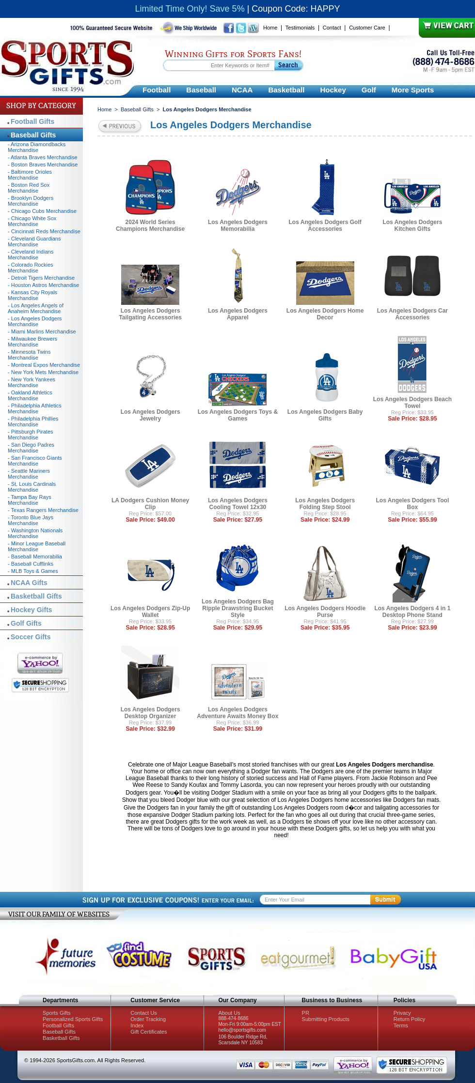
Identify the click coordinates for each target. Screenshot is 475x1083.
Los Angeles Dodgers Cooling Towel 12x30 (238, 504)
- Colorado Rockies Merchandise (30, 267)
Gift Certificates (148, 1032)
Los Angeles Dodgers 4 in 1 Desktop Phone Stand (412, 611)
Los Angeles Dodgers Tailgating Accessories (150, 314)
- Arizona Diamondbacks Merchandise (36, 147)
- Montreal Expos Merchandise (44, 365)
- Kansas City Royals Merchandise (32, 295)
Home (270, 27)
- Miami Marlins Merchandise (42, 331)
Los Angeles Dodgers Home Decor (325, 314)
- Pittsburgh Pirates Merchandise (30, 434)
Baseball (201, 90)
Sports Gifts (56, 1013)
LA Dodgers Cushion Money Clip (150, 504)
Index (136, 1025)
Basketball (286, 90)
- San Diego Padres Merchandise (31, 447)
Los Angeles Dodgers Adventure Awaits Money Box (237, 713)
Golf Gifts (26, 623)
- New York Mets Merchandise (43, 372)
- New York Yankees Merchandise (31, 382)
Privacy (402, 1013)
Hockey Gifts (31, 610)
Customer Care (367, 27)
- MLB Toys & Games (33, 571)
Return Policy (409, 1019)
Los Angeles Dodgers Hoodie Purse (325, 611)
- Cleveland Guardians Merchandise (34, 241)
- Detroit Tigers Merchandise (41, 278)
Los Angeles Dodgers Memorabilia (238, 225)
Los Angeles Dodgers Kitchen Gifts (412, 225)
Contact (332, 27)
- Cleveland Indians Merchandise (30, 254)
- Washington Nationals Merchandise (35, 533)
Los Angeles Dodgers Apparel (238, 314)
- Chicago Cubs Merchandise (42, 211)
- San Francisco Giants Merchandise (35, 460)
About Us (229, 1013)
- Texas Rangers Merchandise (43, 510)
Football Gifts (32, 121)
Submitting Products (325, 1019)
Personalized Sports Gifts (73, 1019)
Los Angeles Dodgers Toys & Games (238, 415)
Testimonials (300, 27)
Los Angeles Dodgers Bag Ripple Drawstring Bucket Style (238, 608)
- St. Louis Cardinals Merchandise (32, 487)
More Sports (413, 90)
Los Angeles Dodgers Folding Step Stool (325, 504)
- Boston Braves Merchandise (43, 164)
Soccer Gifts (30, 637)
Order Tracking (148, 1019)
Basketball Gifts (36, 596)
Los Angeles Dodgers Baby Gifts (325, 415)
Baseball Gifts (137, 109)
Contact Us (143, 1013)
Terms (401, 1025)
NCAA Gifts (29, 583)
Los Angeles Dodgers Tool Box (412, 504)
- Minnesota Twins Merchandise (29, 355)
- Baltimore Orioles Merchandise (30, 174)
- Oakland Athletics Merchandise (30, 395)
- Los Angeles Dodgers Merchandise (35, 321)
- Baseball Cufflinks (30, 564)
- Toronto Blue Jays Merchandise (30, 520)
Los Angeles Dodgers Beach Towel (412, 402)
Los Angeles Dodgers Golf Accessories (325, 225)
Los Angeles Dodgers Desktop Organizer (150, 713)
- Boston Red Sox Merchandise (28, 188)
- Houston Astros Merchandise (43, 285)
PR (305, 1013)
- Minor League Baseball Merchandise (36, 546)
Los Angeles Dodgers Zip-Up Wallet (150, 611)
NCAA (242, 90)
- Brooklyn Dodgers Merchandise (30, 201)
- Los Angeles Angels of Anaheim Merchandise (35, 308)
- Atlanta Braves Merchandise (43, 157)
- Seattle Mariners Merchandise (29, 474)
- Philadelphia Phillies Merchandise (33, 421)
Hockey (333, 90)
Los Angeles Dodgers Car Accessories (412, 314)
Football (156, 90)
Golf (369, 90)
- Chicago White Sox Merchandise (32, 221)
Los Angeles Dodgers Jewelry (150, 415)
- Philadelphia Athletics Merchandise (35, 408)
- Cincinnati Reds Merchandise (44, 231)
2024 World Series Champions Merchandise (150, 225)
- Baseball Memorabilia (35, 556)
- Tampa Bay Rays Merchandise (29, 500)
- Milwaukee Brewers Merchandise (32, 341)
